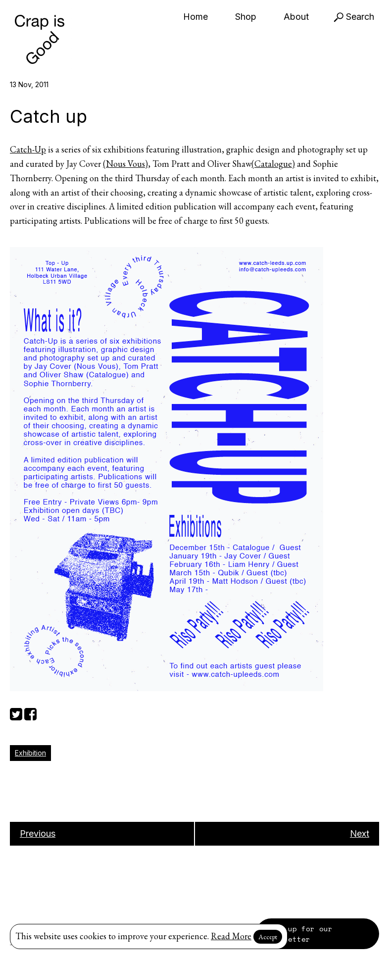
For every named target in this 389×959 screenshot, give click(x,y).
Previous (37, 833)
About (296, 16)
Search (354, 16)
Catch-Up (28, 149)
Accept (267, 936)
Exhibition (30, 753)
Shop (245, 16)
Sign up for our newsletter (299, 933)
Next (359, 833)
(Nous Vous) (125, 163)
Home (195, 16)
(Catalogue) (273, 163)
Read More (231, 936)
